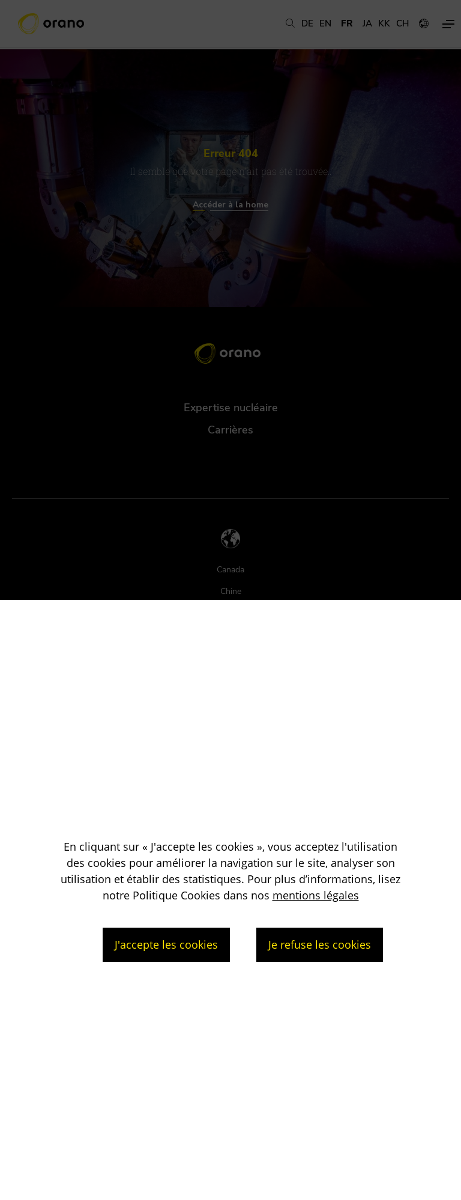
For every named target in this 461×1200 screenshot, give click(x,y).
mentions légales (316, 895)
